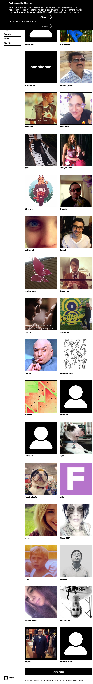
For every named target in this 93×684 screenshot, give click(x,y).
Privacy (75, 680)
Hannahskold (31, 621)
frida (62, 497)
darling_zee (30, 291)
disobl (28, 332)
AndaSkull (29, 44)
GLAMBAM (65, 538)
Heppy (28, 662)
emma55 (64, 415)
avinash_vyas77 (67, 86)
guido (27, 579)
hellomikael (65, 621)
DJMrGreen (65, 332)
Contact (61, 680)
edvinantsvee (66, 374)
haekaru (63, 579)
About (27, 680)
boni (27, 168)
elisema (28, 415)
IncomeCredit (66, 662)
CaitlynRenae (66, 168)
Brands (36, 680)
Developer (49, 680)
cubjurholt (29, 250)
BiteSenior (64, 127)
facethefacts (31, 497)
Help (31, 680)
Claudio (63, 209)
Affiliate (42, 680)
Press (56, 680)
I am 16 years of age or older (24, 21)
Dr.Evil (28, 374)
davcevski (64, 291)
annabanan (30, 86)
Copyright (68, 680)
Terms (81, 680)
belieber (29, 127)
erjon (62, 456)
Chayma (29, 209)
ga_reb (28, 538)
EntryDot (29, 456)
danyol (63, 250)
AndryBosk (65, 44)
